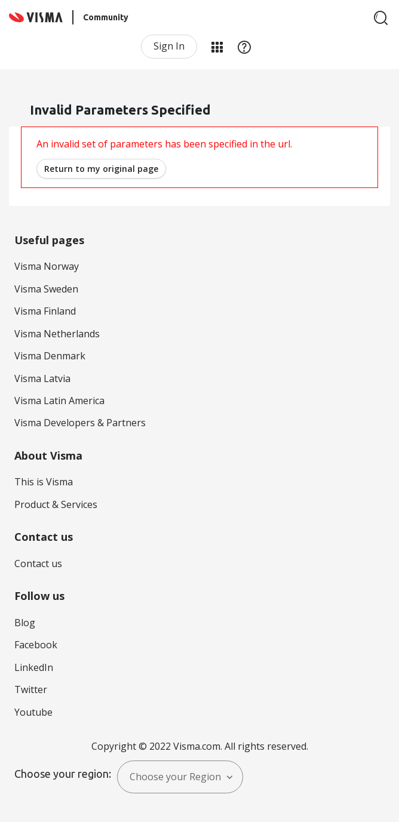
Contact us (38, 563)
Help (244, 46)
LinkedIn (33, 667)
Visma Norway (46, 266)
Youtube (33, 712)
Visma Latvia (42, 378)
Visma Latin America (59, 400)
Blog (24, 622)
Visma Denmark (49, 355)
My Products (217, 46)
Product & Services (55, 504)
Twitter (30, 689)
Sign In (169, 46)
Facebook (35, 644)
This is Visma (43, 481)
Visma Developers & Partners (80, 422)
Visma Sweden (46, 288)
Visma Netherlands (57, 333)
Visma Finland (45, 311)
